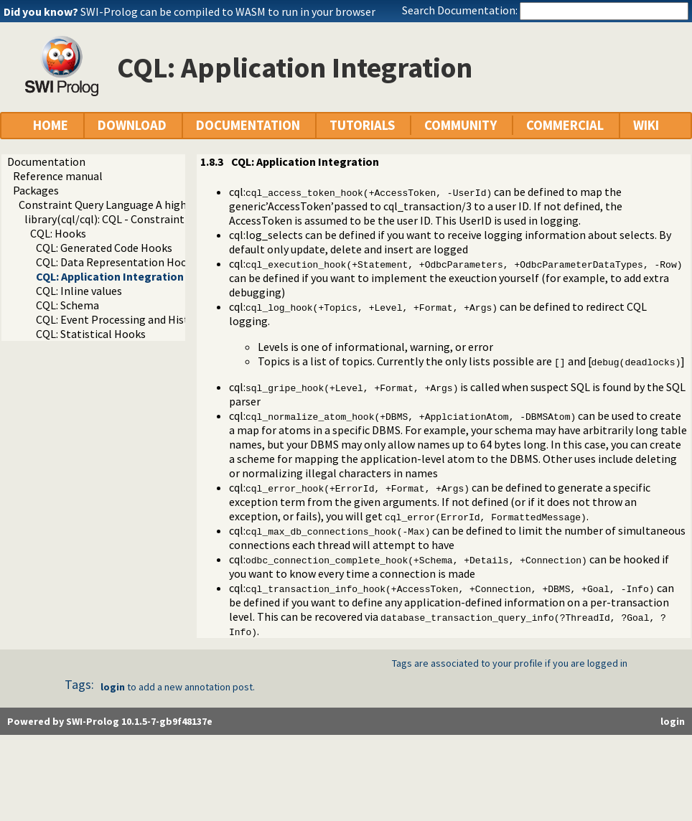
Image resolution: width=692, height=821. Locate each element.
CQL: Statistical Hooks (91, 334)
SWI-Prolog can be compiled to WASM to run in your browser (227, 11)
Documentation (46, 161)
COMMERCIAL (565, 125)
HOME (50, 125)
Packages (36, 190)
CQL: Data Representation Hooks (117, 262)
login (112, 686)
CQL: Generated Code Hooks (104, 247)
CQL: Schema (67, 305)
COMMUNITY (460, 125)
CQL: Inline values (79, 290)
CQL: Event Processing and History (120, 319)
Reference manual (58, 176)
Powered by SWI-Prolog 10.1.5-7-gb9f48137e (109, 721)
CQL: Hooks (58, 233)
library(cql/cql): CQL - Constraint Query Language (145, 219)
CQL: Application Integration (110, 276)
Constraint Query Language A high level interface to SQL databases (183, 204)
